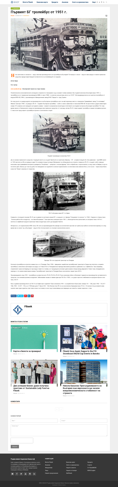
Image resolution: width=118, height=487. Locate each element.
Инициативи (66, 327)
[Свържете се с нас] (12, 473)
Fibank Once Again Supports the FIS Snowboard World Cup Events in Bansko (82, 352)
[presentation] (22, 440)
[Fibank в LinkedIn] (34, 473)
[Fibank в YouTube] (25, 473)
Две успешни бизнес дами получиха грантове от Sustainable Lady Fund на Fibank (31, 388)
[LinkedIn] (103, 2)
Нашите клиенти (71, 467)
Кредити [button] (55, 2)
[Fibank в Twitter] (21, 473)
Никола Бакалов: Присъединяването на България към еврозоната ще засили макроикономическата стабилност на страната (82, 389)
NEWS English (91, 470)
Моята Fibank (49, 462)
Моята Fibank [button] (28, 2)
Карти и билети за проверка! (27, 351)
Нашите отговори (71, 470)
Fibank (28, 306)
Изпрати (14, 446)
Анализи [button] (65, 2)
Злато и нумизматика (72, 465)
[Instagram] (101, 2)
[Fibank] (93, 2)
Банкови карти (70, 462)
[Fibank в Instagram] (30, 473)
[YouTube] (99, 2)
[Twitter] (97, 2)
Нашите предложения (51, 473)
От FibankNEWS (15, 8)
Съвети (89, 465)
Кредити (90, 462)
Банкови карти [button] (42, 2)
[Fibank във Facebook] (17, 473)
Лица (64, 362)
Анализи (47, 465)
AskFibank (69, 473)
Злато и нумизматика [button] (80, 2)
